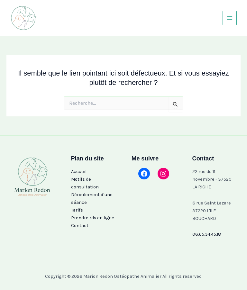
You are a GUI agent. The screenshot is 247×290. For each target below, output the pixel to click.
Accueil (79, 171)
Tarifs (77, 210)
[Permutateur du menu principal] (230, 18)
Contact (79, 225)
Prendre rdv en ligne (92, 218)
